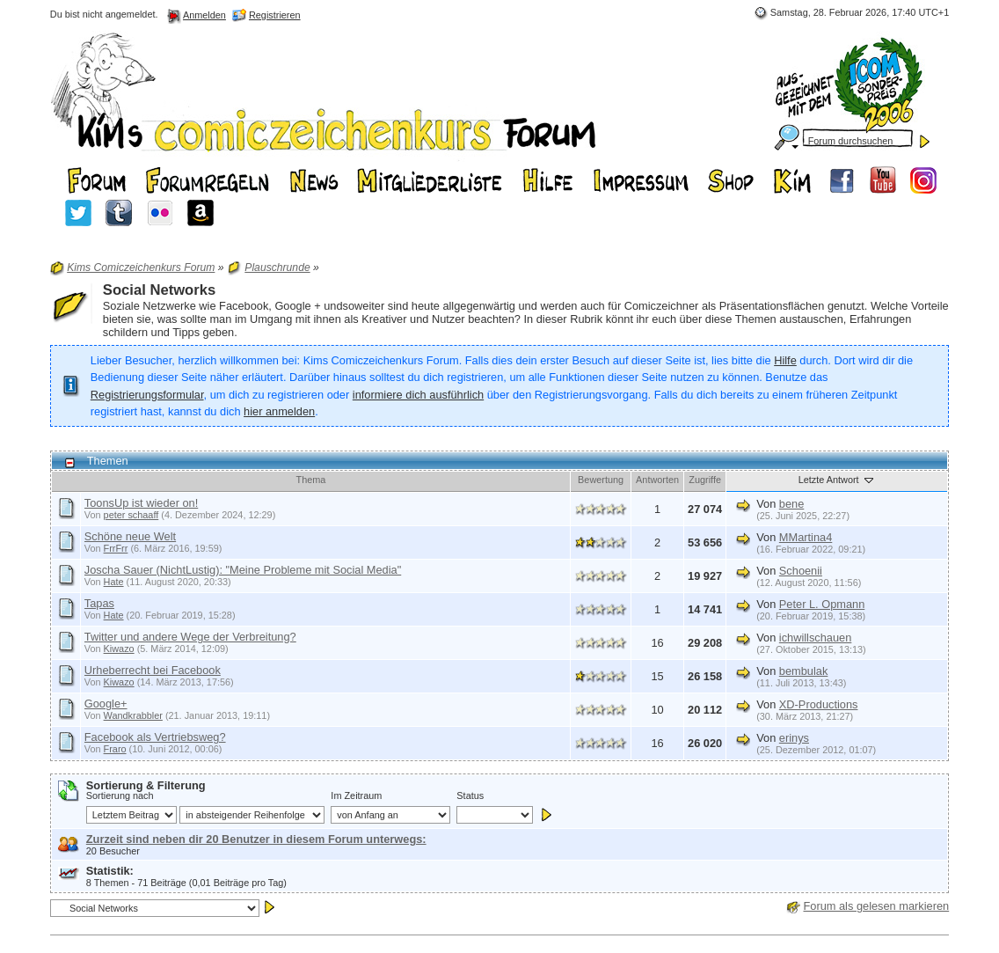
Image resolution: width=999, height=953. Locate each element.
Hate (114, 581)
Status (470, 795)
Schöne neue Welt (130, 536)
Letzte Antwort (837, 480)
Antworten (657, 479)
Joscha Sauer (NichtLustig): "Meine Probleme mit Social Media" (242, 569)
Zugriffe (705, 479)
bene (791, 503)
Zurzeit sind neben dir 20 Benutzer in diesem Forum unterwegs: (256, 839)
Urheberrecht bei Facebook (152, 670)
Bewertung (600, 479)
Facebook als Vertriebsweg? (155, 737)
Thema (311, 479)
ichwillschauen (815, 637)
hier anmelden (279, 411)
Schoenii (800, 570)
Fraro (115, 749)
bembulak (803, 671)
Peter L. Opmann (821, 604)
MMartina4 (805, 537)
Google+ (106, 703)
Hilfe (785, 360)
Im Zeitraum (356, 795)
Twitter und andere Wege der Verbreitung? (190, 636)
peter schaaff (131, 514)
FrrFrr (116, 548)
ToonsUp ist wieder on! (141, 502)
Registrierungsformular (147, 394)
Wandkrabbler (133, 715)
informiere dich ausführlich (418, 394)
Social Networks (159, 290)
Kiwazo (119, 648)
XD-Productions (818, 704)
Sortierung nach (120, 795)
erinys (794, 737)
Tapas (99, 603)
